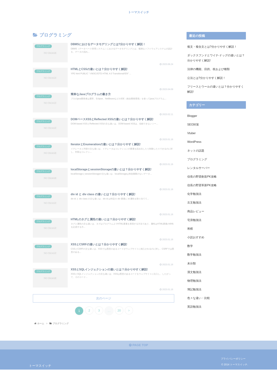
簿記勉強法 (194, 289)
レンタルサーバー (198, 167)
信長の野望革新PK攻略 (202, 185)
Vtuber (191, 133)
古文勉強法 (194, 202)
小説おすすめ (195, 237)
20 (119, 311)
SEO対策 (193, 124)
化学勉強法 (194, 193)
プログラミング (197, 159)
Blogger (192, 115)
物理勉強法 (194, 280)
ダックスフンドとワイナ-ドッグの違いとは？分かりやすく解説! (216, 58)
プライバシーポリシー (233, 359)
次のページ (103, 299)
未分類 (191, 263)
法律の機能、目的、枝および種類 (208, 69)
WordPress (194, 141)
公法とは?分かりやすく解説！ (206, 77)
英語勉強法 (194, 306)
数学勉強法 (194, 254)
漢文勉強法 (194, 272)
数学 (190, 245)
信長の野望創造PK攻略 (202, 176)
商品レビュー (195, 211)
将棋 (190, 228)
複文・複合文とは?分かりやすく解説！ (212, 46)
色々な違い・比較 (198, 298)
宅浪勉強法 (194, 220)
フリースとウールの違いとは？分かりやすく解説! (215, 89)
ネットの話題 (195, 150)
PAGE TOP (138, 346)
